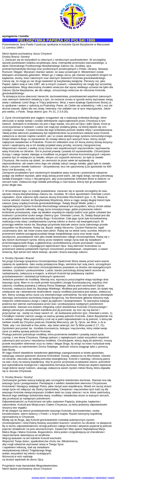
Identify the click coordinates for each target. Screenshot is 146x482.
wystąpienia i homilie (71, 478)
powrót (111, 478)
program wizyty (38, 478)
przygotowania (53, 478)
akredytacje (101, 478)
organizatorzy (88, 478)
